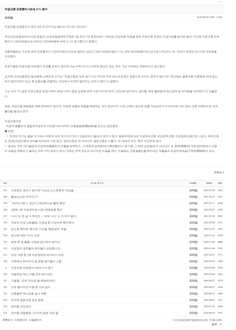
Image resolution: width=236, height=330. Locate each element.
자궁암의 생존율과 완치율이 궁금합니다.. (36, 248)
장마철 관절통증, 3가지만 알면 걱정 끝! (35, 313)
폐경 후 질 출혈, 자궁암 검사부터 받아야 (35, 242)
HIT (220, 183)
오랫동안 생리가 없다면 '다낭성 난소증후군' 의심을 (42, 190)
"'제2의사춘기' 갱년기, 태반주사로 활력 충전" (38, 203)
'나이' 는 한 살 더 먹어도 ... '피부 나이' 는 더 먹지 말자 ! (44, 216)
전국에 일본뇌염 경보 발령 (27, 300)
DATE (209, 183)
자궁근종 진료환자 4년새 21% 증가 (32, 267)
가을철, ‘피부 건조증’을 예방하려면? (33, 280)
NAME (193, 183)
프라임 (193, 190)
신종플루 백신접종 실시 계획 (28, 293)
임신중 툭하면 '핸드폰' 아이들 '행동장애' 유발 (38, 229)
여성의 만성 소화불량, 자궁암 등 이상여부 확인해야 (42, 222)
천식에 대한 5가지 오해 (25, 235)
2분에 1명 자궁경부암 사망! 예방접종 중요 (36, 209)
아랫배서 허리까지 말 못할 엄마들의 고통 (36, 261)
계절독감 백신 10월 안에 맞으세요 (32, 274)
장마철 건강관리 (21, 306)
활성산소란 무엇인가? (24, 196)
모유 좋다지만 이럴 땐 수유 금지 (30, 287)
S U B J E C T (97, 183)
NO (5, 183)
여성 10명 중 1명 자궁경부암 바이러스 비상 (37, 254)
